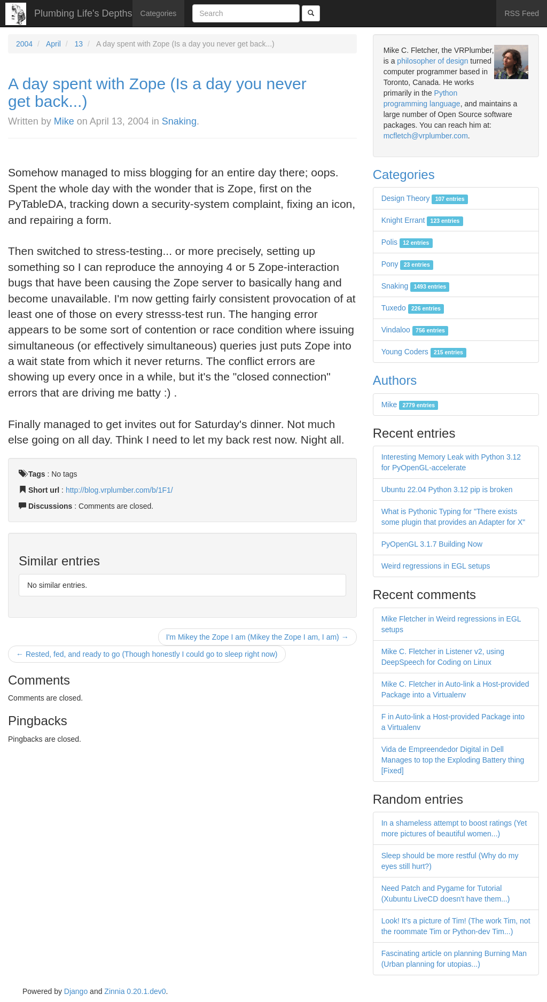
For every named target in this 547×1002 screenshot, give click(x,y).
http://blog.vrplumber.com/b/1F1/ (119, 490)
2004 (24, 44)
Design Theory (424, 198)
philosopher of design (432, 61)
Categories (158, 13)
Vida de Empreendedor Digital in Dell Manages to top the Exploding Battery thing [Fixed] (453, 760)
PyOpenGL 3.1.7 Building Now (431, 544)
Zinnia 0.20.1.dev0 (135, 991)
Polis (407, 242)
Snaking (179, 121)
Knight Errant (422, 220)
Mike (64, 121)
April (53, 44)
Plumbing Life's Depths (83, 13)
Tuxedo (412, 308)
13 (79, 44)
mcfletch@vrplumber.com (426, 135)
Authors (395, 380)
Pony (407, 264)
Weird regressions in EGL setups (435, 566)
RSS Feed (521, 13)
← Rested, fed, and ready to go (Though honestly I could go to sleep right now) (147, 654)
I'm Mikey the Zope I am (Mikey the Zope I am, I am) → (257, 637)
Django (76, 991)
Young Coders (424, 351)
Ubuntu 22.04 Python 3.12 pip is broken (447, 489)
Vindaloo (415, 329)
